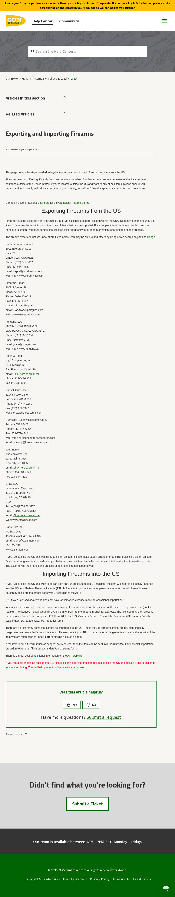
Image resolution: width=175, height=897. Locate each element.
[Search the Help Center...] (87, 51)
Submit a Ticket (87, 803)
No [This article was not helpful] (91, 705)
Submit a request (104, 717)
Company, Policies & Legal (51, 78)
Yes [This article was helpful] (71, 705)
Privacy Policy (99, 879)
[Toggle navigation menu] (162, 21)
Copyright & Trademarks (42, 879)
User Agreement (75, 879)
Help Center (42, 21)
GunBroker (12, 78)
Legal (74, 78)
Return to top (17, 733)
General (26, 78)
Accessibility (121, 879)
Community (69, 21)
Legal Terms (142, 879)
